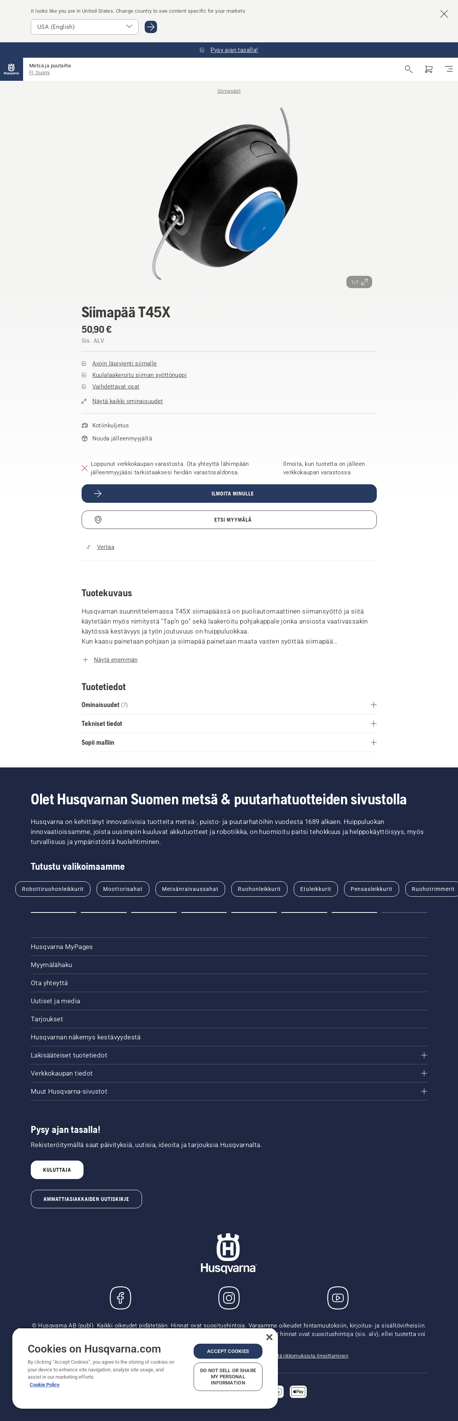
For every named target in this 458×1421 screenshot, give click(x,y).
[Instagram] (229, 1297)
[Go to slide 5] (254, 912)
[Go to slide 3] (154, 912)
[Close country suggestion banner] (444, 14)
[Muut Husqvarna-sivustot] (229, 1091)
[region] (145, 1368)
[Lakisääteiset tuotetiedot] (229, 1055)
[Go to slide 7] (354, 912)
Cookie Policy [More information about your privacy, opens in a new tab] (45, 1385)
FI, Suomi (39, 72)
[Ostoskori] (429, 69)
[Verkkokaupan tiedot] (229, 1073)
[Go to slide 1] (53, 912)
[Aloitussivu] (11, 69)
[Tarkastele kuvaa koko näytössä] (229, 194)
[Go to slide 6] (304, 912)
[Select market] (85, 27)
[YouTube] (337, 1297)
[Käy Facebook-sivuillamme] (120, 1297)
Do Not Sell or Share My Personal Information (228, 1377)
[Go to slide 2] (103, 912)
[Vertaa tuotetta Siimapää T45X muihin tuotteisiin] (100, 547)
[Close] (269, 1337)
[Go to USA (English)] (151, 27)
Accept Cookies (228, 1351)
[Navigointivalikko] (449, 69)
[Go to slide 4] (204, 912)
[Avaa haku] (408, 69)
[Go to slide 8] (404, 912)
